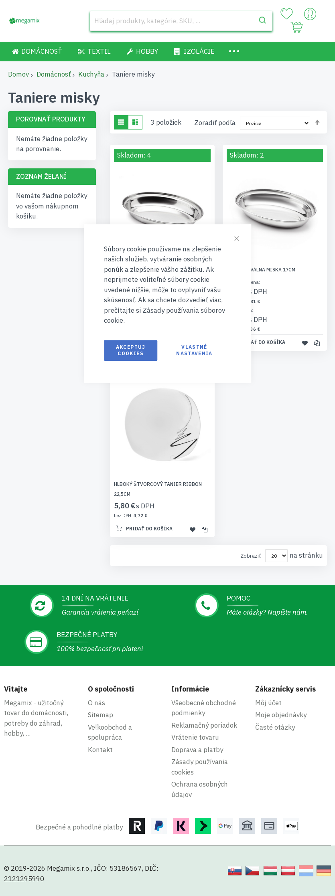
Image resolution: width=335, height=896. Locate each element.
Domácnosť (54, 74)
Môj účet (268, 702)
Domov (18, 74)
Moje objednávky (281, 714)
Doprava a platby (197, 749)
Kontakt (100, 749)
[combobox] (181, 21)
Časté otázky (275, 727)
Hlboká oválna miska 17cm (261, 270)
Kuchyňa (91, 74)
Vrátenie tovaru (195, 737)
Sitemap (100, 714)
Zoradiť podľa (215, 122)
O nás (96, 702)
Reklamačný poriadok (204, 725)
